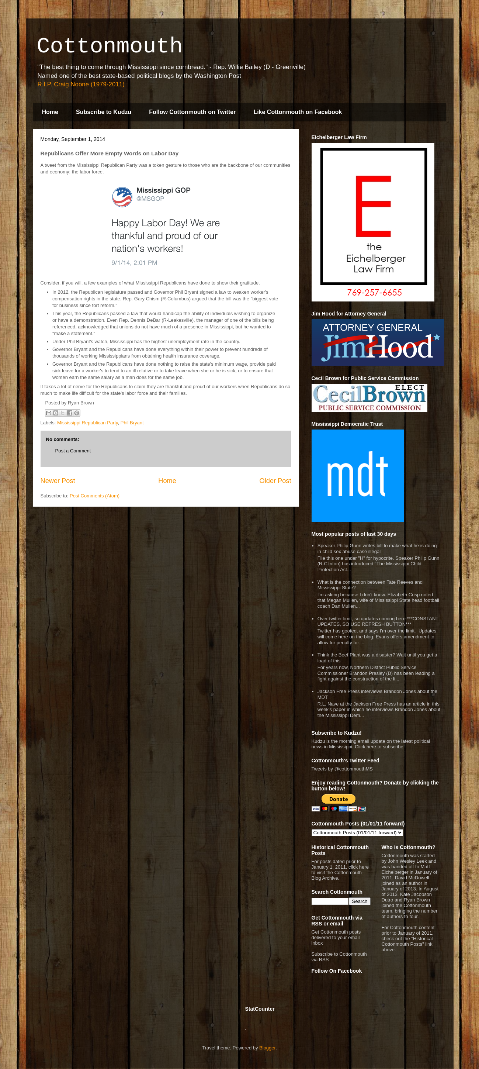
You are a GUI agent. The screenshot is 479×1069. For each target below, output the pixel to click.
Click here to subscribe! (380, 746)
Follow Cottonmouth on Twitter (192, 112)
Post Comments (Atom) (94, 496)
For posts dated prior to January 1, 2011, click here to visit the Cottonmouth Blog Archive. (340, 870)
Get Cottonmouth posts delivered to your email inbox (336, 937)
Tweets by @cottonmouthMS (342, 769)
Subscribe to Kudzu (103, 112)
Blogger (267, 1048)
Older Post (275, 481)
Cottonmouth (110, 46)
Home (50, 112)
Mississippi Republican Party (87, 422)
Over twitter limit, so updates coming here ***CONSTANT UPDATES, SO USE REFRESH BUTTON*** (377, 621)
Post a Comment (73, 451)
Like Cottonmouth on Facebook (297, 112)
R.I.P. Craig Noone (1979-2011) (81, 84)
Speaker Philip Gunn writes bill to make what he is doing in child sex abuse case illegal (377, 548)
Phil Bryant (132, 422)
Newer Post (58, 481)
